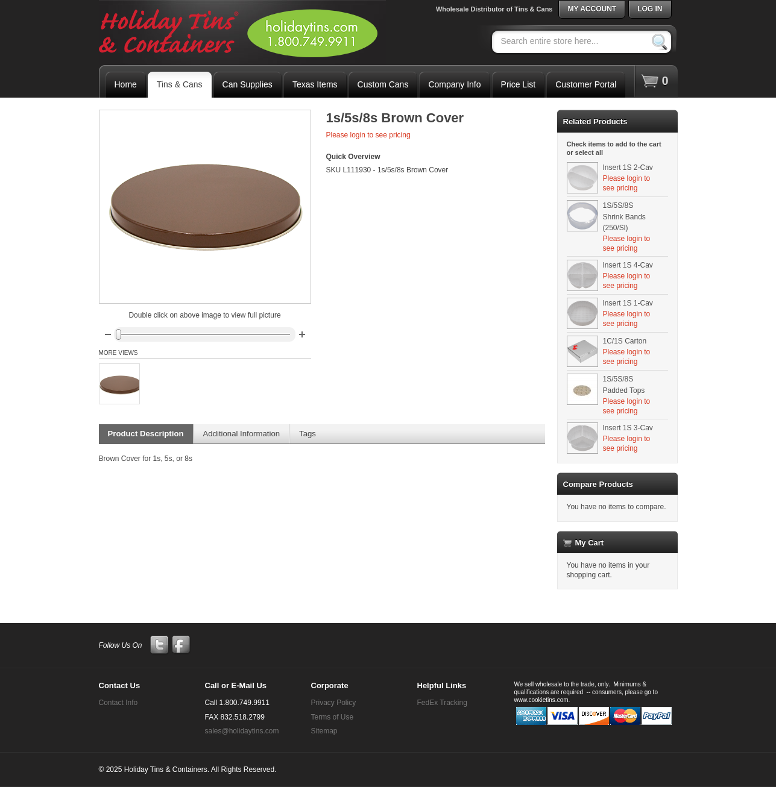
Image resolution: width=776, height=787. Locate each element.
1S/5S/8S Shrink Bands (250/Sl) (624, 216)
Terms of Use (332, 717)
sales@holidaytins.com (242, 731)
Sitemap (324, 731)
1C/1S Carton (625, 341)
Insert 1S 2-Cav (628, 167)
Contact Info (118, 702)
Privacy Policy (333, 702)
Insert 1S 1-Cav (628, 303)
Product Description (146, 433)
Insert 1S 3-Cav (628, 428)
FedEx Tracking (442, 702)
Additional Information (241, 433)
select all (589, 152)
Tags (307, 433)
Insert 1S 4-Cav (628, 265)
